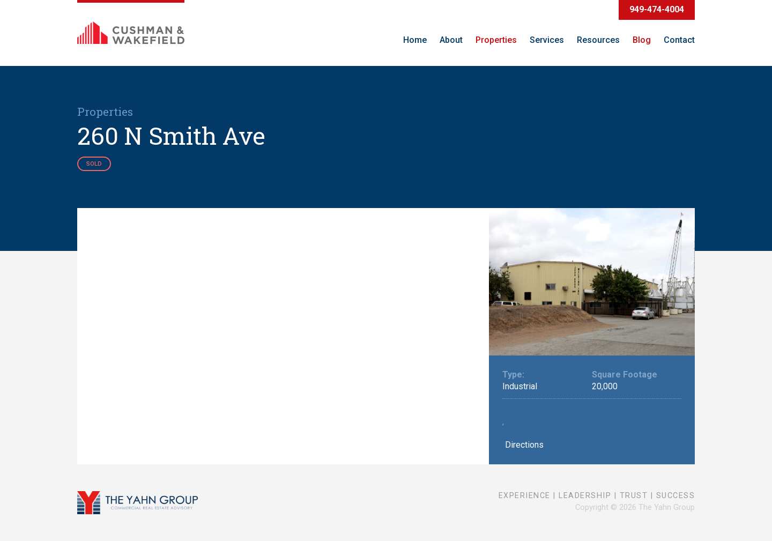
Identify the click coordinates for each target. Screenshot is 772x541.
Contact (679, 40)
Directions (523, 445)
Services (547, 40)
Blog (642, 40)
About (451, 40)
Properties (496, 40)
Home (415, 40)
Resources (598, 40)
